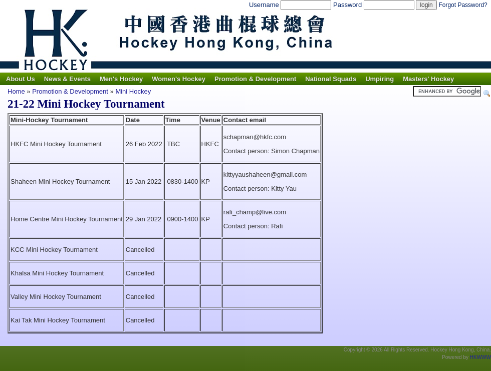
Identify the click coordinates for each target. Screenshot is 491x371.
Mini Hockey (133, 91)
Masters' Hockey (428, 79)
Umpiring (379, 79)
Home (16, 91)
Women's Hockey (178, 79)
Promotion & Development (255, 79)
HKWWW (480, 357)
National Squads (330, 79)
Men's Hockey (121, 79)
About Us (20, 79)
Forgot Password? (462, 5)
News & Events (67, 79)
